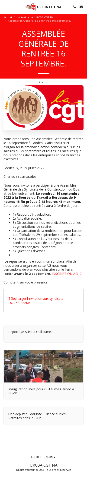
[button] (5, 6)
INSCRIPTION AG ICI (67, 273)
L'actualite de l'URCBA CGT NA (35, 17)
